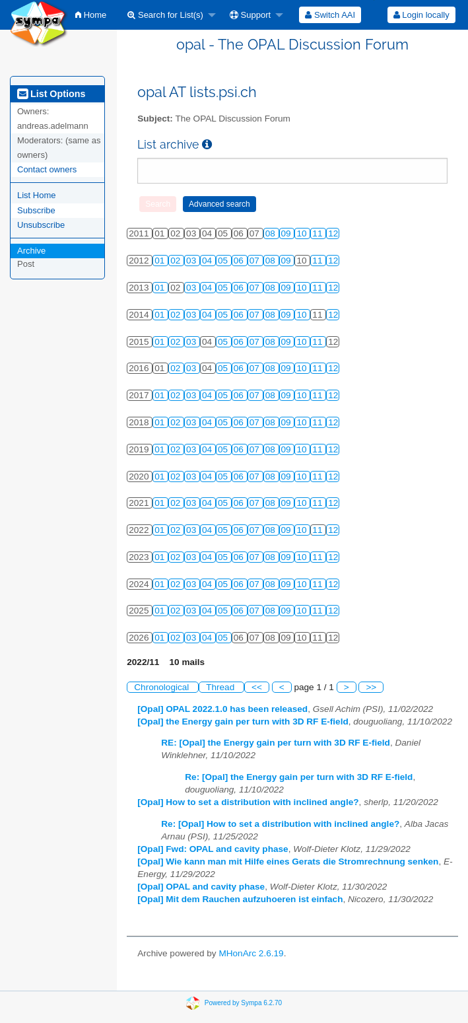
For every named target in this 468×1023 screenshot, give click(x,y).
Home (90, 15)
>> (371, 687)
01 (160, 260)
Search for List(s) (165, 15)
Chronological (162, 687)
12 (333, 233)
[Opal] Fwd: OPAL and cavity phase (212, 849)
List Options (51, 93)
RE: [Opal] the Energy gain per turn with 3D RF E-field (275, 743)
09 (287, 233)
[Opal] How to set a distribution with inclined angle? (247, 802)
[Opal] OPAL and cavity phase (201, 887)
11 (318, 233)
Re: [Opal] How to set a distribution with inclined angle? (280, 824)
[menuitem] (91, 15)
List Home (36, 195)
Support (250, 15)
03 (192, 260)
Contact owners (47, 169)
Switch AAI (330, 15)
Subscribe (36, 210)
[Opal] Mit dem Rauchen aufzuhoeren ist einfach (240, 899)
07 (256, 260)
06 (240, 260)
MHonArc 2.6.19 (250, 953)
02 (176, 260)
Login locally (421, 15)
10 (302, 233)
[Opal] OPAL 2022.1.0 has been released (222, 709)
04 (208, 260)
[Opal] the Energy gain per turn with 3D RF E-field (242, 721)
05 (224, 260)
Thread (221, 687)
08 (271, 233)
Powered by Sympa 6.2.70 (243, 1002)
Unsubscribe (41, 225)
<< (256, 687)
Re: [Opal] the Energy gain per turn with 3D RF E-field (299, 777)
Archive (31, 251)
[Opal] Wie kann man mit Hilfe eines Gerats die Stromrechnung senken (287, 861)
